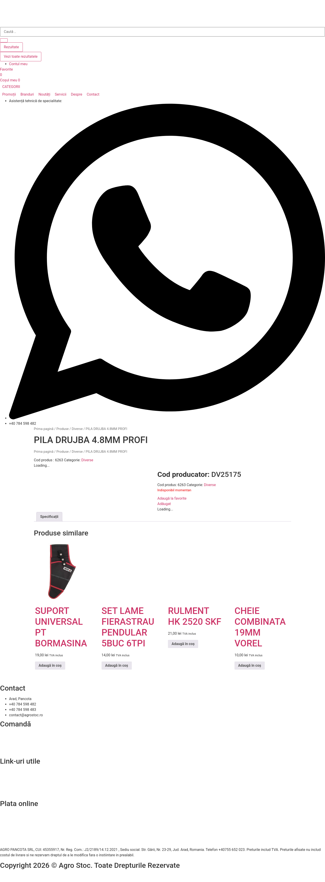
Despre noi (8, 777)
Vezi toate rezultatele (20, 56)
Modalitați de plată (15, 745)
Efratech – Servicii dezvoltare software (31, 876)
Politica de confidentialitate (22, 782)
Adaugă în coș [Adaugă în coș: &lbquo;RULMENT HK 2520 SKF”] (183, 644)
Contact (6, 771)
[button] (14, 87)
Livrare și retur (11, 740)
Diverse (77, 429)
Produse (62, 429)
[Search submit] (4, 40)
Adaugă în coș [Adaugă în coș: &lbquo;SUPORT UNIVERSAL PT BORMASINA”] (50, 665)
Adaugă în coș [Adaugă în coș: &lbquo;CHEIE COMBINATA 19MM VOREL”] (249, 665)
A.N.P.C (6, 788)
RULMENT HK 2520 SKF (194, 616)
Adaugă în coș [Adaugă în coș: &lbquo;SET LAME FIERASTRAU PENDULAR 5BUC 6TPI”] (116, 665)
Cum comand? (11, 734)
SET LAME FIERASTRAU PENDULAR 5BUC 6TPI (128, 627)
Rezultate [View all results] (11, 47)
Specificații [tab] (49, 516)
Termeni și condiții (14, 751)
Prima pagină (43, 429)
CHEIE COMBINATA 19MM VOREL (260, 627)
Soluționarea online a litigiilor (23, 793)
